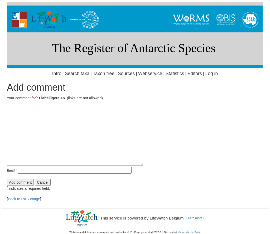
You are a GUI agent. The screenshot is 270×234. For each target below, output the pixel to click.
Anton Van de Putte (190, 232)
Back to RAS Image (24, 199)
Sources (126, 73)
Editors (194, 73)
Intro (56, 73)
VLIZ (129, 232)
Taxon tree (103, 73)
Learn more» (195, 218)
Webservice (150, 73)
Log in (211, 73)
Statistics (175, 73)
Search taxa (77, 73)
